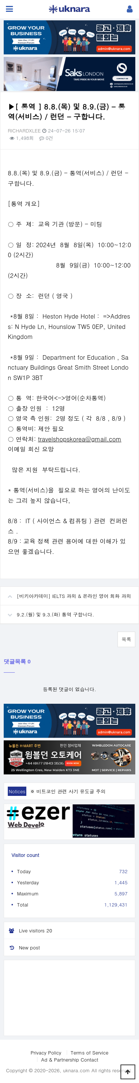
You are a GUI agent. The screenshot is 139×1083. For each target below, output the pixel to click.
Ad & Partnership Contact (69, 1059)
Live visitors (29, 930)
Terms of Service (90, 1052)
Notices (17, 791)
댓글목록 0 (17, 661)
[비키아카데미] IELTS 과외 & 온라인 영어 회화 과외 (65, 593)
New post (22, 947)
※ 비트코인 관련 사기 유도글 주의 (68, 791)
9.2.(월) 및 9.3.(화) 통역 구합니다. (47, 611)
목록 (126, 639)
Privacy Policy (45, 1052)
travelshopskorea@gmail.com (79, 439)
